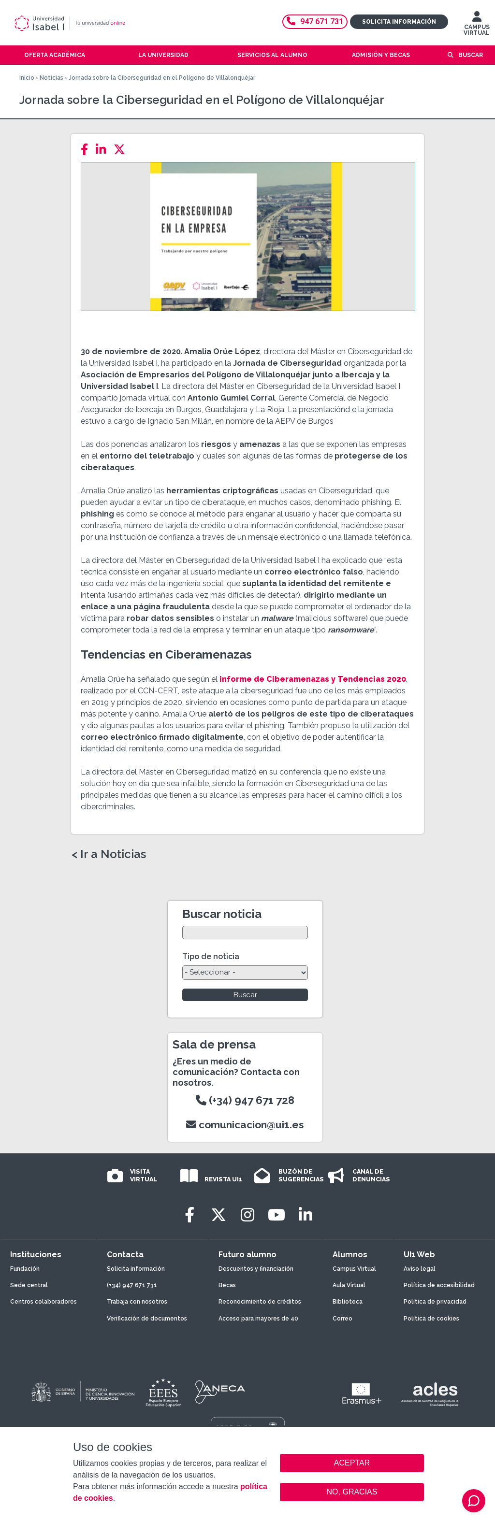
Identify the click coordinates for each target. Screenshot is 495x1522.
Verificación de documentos (147, 1318)
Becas (227, 1285)
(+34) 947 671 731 (132, 1285)
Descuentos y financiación (255, 1268)
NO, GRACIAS (352, 1492)
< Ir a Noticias (109, 854)
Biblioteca (348, 1301)
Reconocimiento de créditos (259, 1301)
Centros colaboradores (43, 1301)
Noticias (51, 77)
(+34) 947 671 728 (245, 1100)
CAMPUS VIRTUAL (477, 25)
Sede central (29, 1285)
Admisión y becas (381, 55)
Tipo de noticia (210, 956)
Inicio (26, 77)
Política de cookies (431, 1318)
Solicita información (399, 21)
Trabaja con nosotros (137, 1301)
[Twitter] (122, 150)
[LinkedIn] (104, 150)
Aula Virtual (349, 1285)
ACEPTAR (351, 1463)
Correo (342, 1318)
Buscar (470, 55)
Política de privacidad (435, 1301)
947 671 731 (315, 21)
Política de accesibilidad (439, 1285)
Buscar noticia (222, 914)
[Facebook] (87, 150)
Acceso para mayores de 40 (258, 1318)
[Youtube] (276, 1215)
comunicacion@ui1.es (245, 1125)
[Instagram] (247, 1215)
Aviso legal (420, 1268)
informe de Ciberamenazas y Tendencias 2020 (312, 679)
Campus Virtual (354, 1268)
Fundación (25, 1268)
